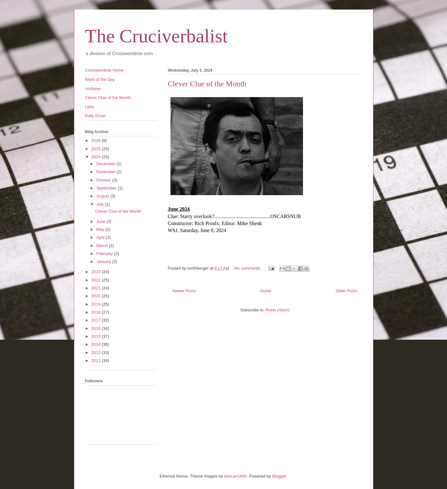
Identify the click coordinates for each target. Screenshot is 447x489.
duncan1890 (235, 476)
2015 (96, 336)
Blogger (279, 476)
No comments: (248, 268)
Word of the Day (100, 79)
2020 (96, 296)
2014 (96, 344)
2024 (96, 156)
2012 (96, 360)
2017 (96, 320)
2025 (96, 148)
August (103, 196)
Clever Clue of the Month (207, 84)
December (106, 163)
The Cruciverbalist (156, 35)
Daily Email (95, 115)
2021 (96, 288)
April (101, 237)
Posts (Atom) (278, 310)
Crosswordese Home (104, 70)
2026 (96, 140)
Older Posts (346, 290)
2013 (96, 352)
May (100, 229)
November (106, 171)
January (104, 261)
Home (265, 290)
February (105, 253)
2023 (96, 271)
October (104, 180)
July (100, 204)
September (107, 188)
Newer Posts (184, 290)
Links (90, 106)
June (101, 221)
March (102, 245)
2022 (96, 280)
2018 (96, 312)
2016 (96, 328)
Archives (93, 88)
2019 (96, 304)
